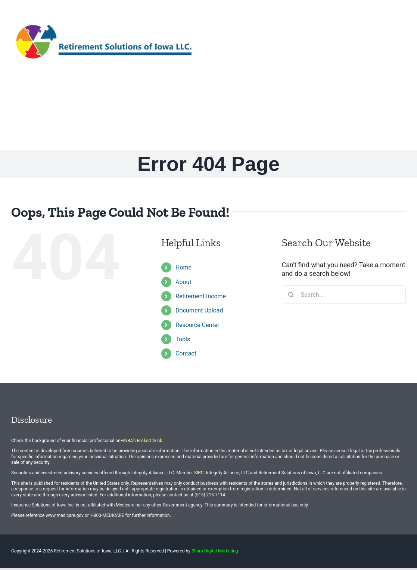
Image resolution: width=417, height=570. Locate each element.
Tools (182, 339)
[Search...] (344, 294)
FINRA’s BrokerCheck (141, 440)
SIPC (199, 472)
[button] (393, 108)
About (183, 282)
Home (183, 267)
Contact (185, 353)
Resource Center (197, 325)
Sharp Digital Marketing (215, 551)
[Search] (291, 294)
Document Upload (199, 310)
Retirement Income (200, 296)
